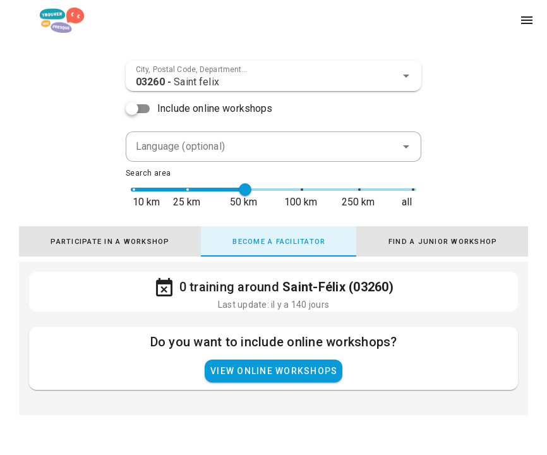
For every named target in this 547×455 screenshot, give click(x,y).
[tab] (110, 241)
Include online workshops (215, 108)
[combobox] (273, 76)
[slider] (245, 189)
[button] (406, 75)
